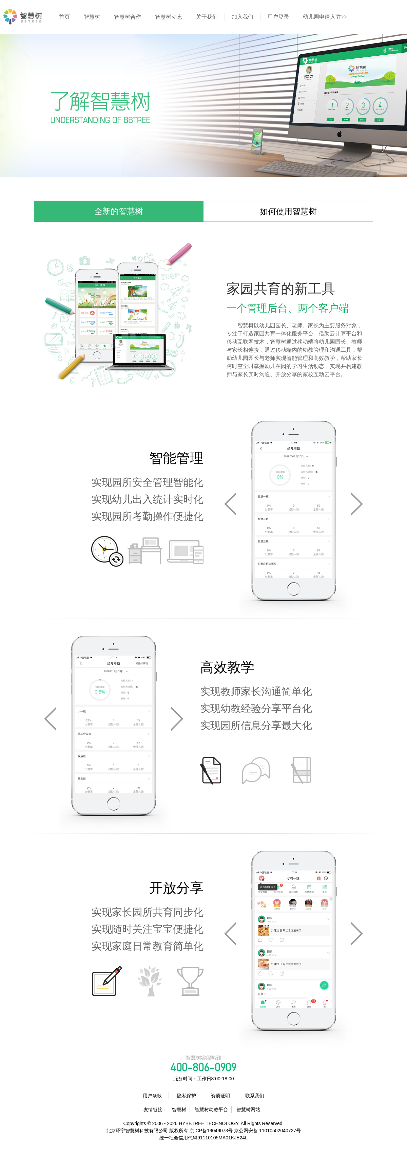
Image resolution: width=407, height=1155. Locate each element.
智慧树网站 (248, 1109)
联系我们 (254, 1095)
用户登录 (278, 17)
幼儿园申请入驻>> (325, 17)
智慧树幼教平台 (211, 1109)
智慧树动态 (168, 17)
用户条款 (152, 1095)
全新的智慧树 (118, 211)
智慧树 (92, 17)
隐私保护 (186, 1095)
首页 (64, 17)
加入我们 (242, 17)
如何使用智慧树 (288, 211)
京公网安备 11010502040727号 (267, 1130)
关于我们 (207, 17)
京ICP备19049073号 (211, 1130)
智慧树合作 (127, 17)
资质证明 (220, 1095)
